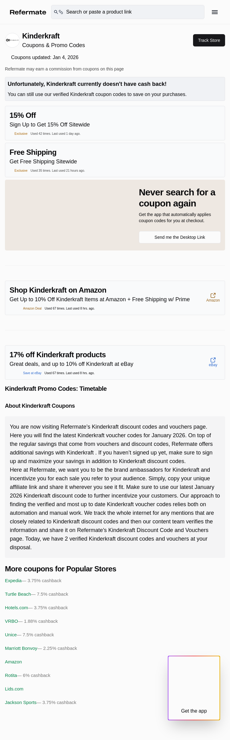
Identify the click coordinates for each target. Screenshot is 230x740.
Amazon (13, 661)
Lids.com (14, 688)
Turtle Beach (36, 594)
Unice (29, 634)
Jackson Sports (40, 702)
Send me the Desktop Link (180, 237)
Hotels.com (36, 607)
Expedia (33, 580)
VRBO (31, 621)
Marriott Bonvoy (41, 648)
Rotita (27, 675)
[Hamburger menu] (214, 12)
